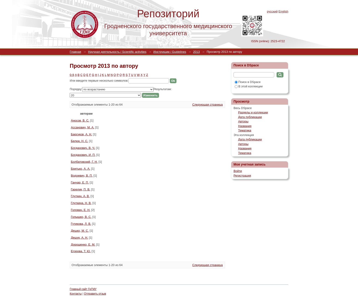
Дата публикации (250, 117)
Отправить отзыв (95, 293)
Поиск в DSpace (247, 82)
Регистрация (242, 175)
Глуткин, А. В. (80, 196)
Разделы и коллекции (253, 112)
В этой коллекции (249, 86)
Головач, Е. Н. (80, 210)
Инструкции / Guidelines (169, 51)
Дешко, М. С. (80, 230)
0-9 (72, 75)
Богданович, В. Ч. (83, 148)
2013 (196, 51)
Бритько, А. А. (80, 168)
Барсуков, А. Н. (81, 134)
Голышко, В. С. (81, 217)
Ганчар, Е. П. (80, 182)
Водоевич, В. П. (82, 175)
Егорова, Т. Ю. (81, 251)
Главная (75, 51)
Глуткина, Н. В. (81, 203)
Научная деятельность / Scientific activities (117, 51)
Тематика (244, 130)
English (283, 11)
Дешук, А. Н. (79, 237)
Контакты (76, 293)
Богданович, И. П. (83, 155)
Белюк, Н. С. (79, 141)
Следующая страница (207, 104)
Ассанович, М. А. (82, 127)
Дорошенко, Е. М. (83, 244)
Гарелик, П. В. (80, 189)
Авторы (243, 121)
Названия (244, 126)
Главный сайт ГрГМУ (83, 289)
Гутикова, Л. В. (81, 223)
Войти (238, 171)
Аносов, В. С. (80, 120)
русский (272, 11)
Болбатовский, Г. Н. (84, 161)
